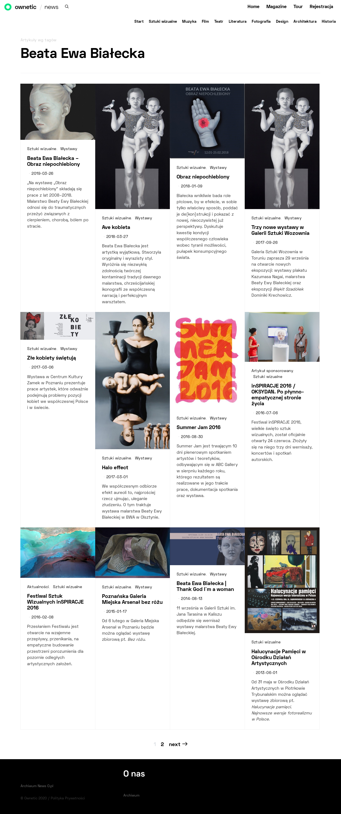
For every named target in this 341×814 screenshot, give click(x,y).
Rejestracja (321, 7)
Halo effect (115, 468)
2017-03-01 (117, 477)
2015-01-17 (116, 612)
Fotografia (261, 22)
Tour (298, 7)
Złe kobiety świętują (51, 358)
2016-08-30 (192, 437)
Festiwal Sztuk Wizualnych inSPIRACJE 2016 (55, 602)
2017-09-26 (267, 243)
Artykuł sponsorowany (272, 371)
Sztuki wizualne (163, 22)
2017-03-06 (42, 367)
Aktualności (38, 587)
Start (139, 22)
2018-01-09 (191, 186)
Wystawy (68, 149)
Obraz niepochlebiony (203, 177)
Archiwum (131, 795)
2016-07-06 (267, 413)
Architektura (305, 22)
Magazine (276, 7)
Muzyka (189, 22)
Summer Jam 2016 (199, 427)
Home (253, 7)
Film (205, 22)
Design (282, 22)
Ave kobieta (116, 227)
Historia (329, 22)
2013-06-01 (266, 673)
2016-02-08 (42, 617)
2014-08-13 (191, 599)
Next (174, 744)
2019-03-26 (42, 174)
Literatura (238, 22)
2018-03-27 (117, 237)
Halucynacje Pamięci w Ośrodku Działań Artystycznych (278, 657)
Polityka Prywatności (68, 798)
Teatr (218, 22)
